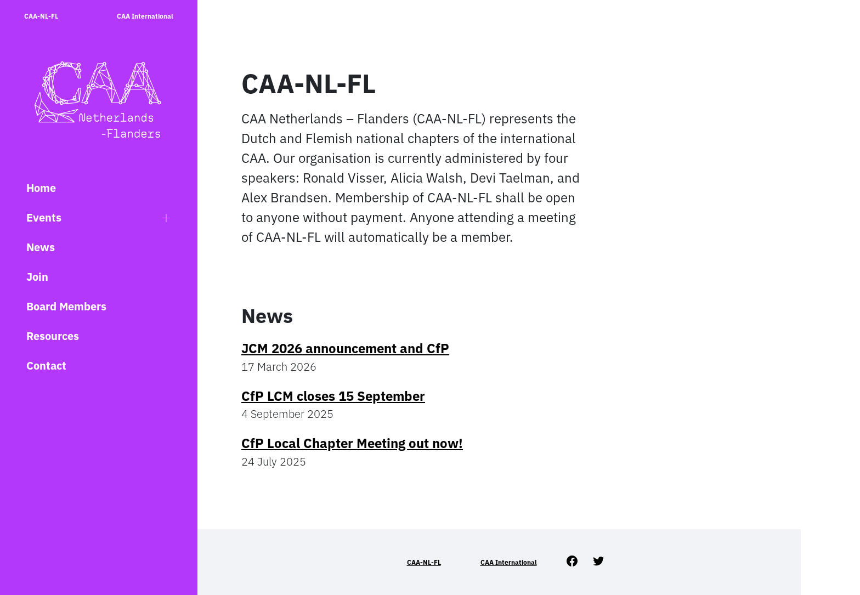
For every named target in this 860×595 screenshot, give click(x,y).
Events (43, 217)
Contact (46, 365)
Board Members (66, 306)
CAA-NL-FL (41, 16)
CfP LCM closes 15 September (333, 396)
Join (37, 276)
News (40, 247)
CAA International (145, 16)
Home (41, 187)
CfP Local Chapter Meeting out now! (352, 443)
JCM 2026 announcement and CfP (345, 348)
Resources (52, 335)
